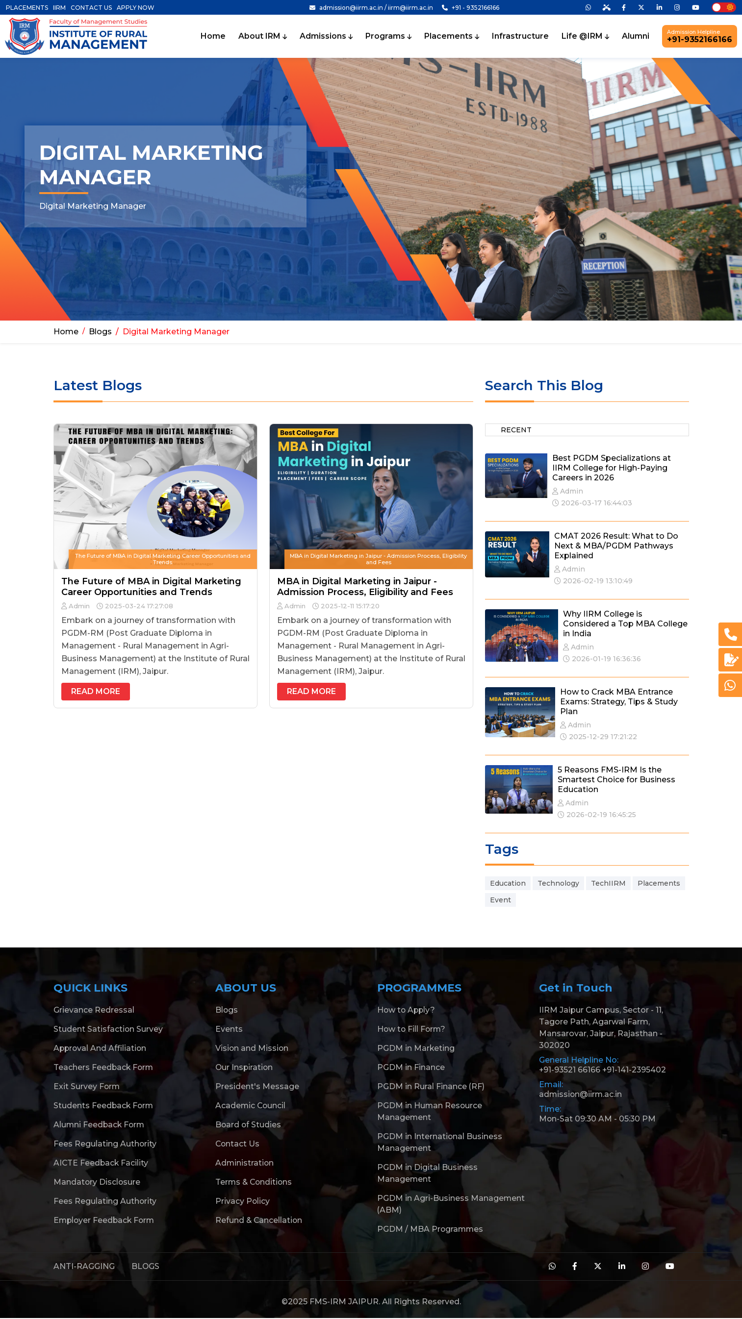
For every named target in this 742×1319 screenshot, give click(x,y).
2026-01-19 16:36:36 (602, 659)
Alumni (635, 36)
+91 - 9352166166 (470, 7)
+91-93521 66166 (570, 1070)
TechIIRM (608, 883)
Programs (388, 36)
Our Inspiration (244, 1067)
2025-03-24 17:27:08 (135, 606)
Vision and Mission (252, 1048)
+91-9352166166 (699, 36)
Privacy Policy (242, 1201)
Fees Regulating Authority (105, 1144)
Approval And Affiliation (100, 1048)
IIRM (59, 7)
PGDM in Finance (411, 1067)
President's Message (257, 1087)
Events (229, 1029)
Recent (516, 430)
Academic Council (251, 1106)
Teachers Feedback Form (104, 1067)
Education (508, 883)
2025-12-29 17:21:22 (598, 737)
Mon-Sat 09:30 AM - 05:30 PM (598, 1119)
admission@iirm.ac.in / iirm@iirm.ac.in (371, 7)
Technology (558, 883)
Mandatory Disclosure (97, 1182)
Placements (451, 36)
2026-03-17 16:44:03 (592, 503)
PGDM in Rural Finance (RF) (431, 1087)
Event (500, 900)
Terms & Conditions (254, 1182)
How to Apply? (407, 1010)
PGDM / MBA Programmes (431, 1229)
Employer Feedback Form (105, 1220)
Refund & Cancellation (259, 1220)
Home (213, 36)
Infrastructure (520, 36)
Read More (95, 692)
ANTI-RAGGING (84, 1266)
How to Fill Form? (412, 1029)
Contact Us (237, 1144)
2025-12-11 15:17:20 (346, 606)
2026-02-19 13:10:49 (593, 581)
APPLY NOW (135, 7)
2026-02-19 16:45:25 (597, 815)
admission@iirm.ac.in (581, 1094)
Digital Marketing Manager (176, 332)
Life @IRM (585, 36)
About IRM (262, 36)
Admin (75, 606)
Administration (245, 1163)
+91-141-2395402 (635, 1070)
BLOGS (145, 1266)
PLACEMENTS (27, 7)
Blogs (100, 332)
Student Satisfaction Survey (108, 1029)
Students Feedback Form (104, 1106)
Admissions (326, 36)
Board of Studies (248, 1125)
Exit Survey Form (87, 1087)
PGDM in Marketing (416, 1048)
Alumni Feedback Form (100, 1125)
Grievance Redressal (93, 1010)
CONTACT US (91, 7)
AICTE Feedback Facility (101, 1163)
